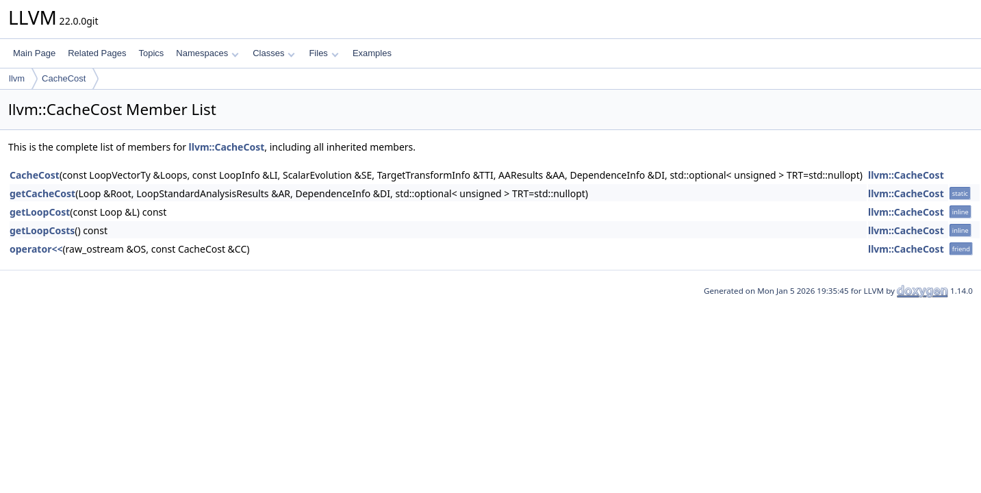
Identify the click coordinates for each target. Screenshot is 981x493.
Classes (274, 53)
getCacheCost (42, 193)
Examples (372, 53)
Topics (151, 53)
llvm (17, 78)
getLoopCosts (42, 230)
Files (323, 53)
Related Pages (97, 53)
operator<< (36, 248)
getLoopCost (40, 211)
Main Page (34, 53)
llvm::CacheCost (227, 146)
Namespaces (207, 53)
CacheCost (64, 78)
